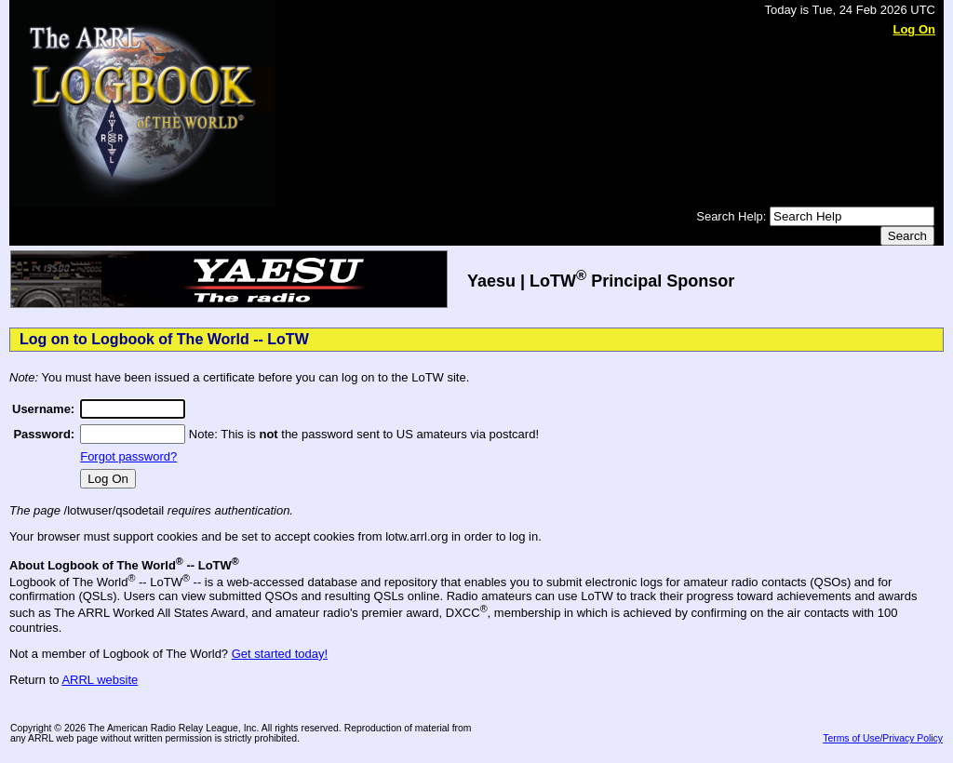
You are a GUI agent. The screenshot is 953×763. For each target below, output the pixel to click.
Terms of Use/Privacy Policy (883, 738)
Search (907, 236)
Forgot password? (128, 456)
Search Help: (733, 216)
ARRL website (99, 680)
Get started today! (280, 654)
